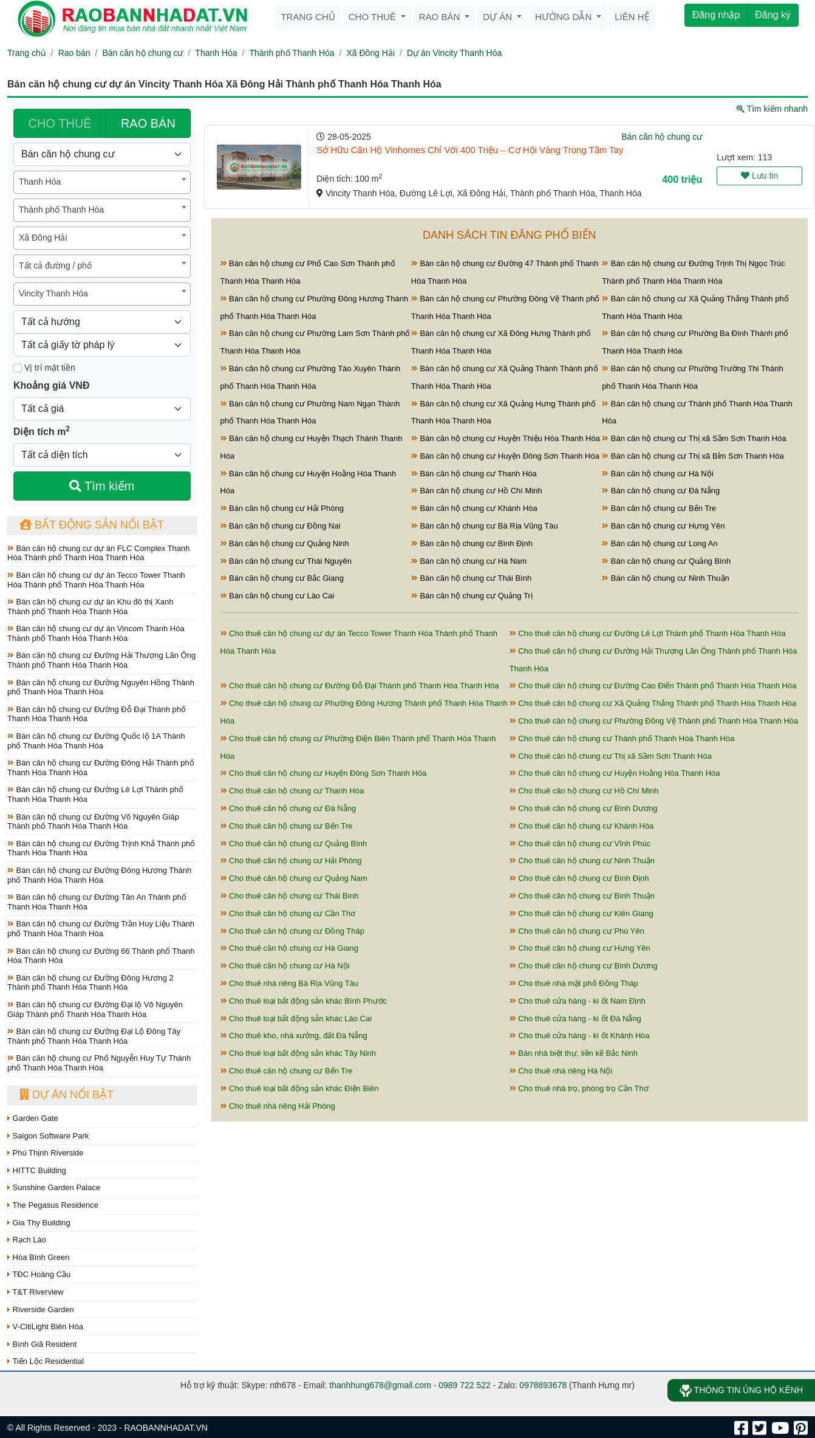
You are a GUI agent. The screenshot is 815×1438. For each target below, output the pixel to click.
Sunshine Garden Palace (53, 1187)
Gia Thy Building (38, 1222)
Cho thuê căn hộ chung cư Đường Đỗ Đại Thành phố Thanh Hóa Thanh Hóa (359, 685)
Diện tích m (41, 431)
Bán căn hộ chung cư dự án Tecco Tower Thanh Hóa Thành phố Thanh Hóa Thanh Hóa (96, 579)
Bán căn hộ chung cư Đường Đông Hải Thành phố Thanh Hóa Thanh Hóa (100, 767)
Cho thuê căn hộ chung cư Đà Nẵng (288, 808)
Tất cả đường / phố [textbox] (55, 265)
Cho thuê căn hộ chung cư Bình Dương (584, 808)
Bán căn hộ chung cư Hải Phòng (282, 508)
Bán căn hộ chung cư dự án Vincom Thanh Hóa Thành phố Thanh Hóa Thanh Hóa (96, 633)
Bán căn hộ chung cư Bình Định (472, 543)
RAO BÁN (148, 123)
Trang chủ (308, 17)
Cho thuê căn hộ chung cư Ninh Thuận (582, 860)
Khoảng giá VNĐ (51, 385)
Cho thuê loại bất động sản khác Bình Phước (303, 1000)
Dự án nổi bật (66, 1095)
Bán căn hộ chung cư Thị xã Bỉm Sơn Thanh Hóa (693, 456)
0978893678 (543, 1385)
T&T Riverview (35, 1291)
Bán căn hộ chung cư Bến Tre (659, 508)
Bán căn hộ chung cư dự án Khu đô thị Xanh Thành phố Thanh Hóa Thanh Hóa (90, 606)
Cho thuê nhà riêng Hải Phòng (277, 1106)
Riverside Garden (40, 1309)
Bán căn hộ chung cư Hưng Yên (663, 525)
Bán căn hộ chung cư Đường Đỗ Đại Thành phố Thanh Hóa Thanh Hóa (96, 714)
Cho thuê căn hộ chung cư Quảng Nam (293, 878)
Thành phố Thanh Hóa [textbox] (61, 209)
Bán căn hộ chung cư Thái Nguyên (286, 561)
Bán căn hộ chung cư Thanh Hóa (474, 473)
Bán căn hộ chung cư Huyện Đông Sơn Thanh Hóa (505, 456)
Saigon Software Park (48, 1135)
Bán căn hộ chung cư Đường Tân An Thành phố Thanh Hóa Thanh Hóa (96, 901)
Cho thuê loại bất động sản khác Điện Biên (299, 1088)
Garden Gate (32, 1118)
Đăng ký (773, 15)
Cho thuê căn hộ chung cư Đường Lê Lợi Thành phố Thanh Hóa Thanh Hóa (648, 633)
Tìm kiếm (101, 486)
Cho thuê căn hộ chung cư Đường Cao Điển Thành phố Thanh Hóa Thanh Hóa (653, 685)
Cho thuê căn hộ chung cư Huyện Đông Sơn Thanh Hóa (323, 773)
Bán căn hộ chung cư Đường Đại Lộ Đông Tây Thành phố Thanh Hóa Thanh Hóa (93, 1036)
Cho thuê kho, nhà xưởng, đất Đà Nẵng (293, 1035)
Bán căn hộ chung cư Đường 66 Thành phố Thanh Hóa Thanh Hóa (100, 956)
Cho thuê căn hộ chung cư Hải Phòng (291, 860)
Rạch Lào (26, 1239)
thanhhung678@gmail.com (380, 1385)
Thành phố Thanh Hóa (292, 53)
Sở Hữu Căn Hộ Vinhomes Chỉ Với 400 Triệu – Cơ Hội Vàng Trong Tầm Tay (469, 150)
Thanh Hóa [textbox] (40, 182)
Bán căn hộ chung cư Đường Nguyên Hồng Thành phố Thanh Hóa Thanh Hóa (100, 687)
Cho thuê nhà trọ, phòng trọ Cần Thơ (579, 1088)
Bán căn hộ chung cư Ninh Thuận (665, 578)
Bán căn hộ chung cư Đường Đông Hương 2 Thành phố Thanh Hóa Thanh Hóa (90, 982)
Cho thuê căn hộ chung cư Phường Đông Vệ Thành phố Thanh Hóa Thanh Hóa (654, 720)
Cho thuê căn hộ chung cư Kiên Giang (581, 913)
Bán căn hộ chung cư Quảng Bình (666, 561)
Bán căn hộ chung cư (142, 53)
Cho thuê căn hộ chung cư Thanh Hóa (292, 790)
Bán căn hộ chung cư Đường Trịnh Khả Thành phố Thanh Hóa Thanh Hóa (101, 848)
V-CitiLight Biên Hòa (45, 1326)
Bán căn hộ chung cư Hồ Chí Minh (476, 490)
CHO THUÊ (60, 123)
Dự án (498, 17)
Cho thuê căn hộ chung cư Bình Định (579, 878)
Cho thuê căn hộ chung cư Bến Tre (286, 825)
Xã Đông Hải (370, 53)
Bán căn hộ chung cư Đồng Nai (280, 525)
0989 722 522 (464, 1385)
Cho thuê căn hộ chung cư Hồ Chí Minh (584, 790)
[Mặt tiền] (17, 368)
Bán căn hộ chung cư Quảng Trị (472, 595)
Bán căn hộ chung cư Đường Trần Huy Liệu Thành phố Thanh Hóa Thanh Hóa (100, 928)
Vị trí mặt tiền (44, 367)
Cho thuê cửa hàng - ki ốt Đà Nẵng (575, 1018)
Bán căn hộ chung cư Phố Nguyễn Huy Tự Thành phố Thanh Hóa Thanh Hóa (99, 1062)
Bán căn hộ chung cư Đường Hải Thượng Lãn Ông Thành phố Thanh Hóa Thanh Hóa (101, 660)
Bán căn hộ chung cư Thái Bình (471, 578)
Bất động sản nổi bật (91, 525)
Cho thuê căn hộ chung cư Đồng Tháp (292, 931)
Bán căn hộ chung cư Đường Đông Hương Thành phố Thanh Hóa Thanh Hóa (99, 875)
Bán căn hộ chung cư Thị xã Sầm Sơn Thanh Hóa (694, 438)
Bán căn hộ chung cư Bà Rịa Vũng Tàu (484, 525)
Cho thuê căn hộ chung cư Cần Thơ (288, 913)
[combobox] (102, 182)
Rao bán (441, 17)
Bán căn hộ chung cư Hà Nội (657, 473)
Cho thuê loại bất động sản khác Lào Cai (296, 1018)
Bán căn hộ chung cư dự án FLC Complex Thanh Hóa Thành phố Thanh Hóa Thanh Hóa (98, 553)
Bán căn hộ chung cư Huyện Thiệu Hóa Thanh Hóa (505, 438)
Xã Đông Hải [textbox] (43, 237)
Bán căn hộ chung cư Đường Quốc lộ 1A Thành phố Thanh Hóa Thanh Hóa (96, 740)
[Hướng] (102, 322)
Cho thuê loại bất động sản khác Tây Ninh (298, 1053)
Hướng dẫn (564, 17)
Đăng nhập (716, 15)
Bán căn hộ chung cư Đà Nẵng (661, 490)
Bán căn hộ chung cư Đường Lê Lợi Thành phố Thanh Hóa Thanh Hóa (95, 794)
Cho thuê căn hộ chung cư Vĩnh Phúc (580, 843)
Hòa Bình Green (38, 1257)
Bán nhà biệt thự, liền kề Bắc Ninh (574, 1053)
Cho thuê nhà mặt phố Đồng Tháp (574, 983)
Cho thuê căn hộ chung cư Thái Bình (289, 895)
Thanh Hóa (216, 53)
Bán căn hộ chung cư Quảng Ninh (284, 543)
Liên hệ (632, 17)
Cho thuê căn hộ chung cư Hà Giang (289, 948)
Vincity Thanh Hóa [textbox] (53, 293)
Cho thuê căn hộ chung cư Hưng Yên (580, 948)
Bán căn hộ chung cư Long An (660, 543)
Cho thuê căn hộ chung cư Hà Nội (285, 965)
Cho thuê (373, 17)
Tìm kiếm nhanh (772, 109)
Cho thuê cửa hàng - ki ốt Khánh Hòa (580, 1035)
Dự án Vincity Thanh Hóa (454, 53)
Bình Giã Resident (42, 1344)
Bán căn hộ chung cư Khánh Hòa (474, 508)
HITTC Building (36, 1170)
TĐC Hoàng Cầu (38, 1274)
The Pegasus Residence (52, 1205)
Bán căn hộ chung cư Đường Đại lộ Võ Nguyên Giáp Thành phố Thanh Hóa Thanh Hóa (95, 1009)
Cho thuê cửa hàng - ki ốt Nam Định (578, 1000)
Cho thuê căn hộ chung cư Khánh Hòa (582, 825)
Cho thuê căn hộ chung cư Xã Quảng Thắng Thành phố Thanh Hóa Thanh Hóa (653, 703)
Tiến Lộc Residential (45, 1361)
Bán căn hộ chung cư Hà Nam (469, 561)
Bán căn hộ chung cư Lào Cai (277, 595)
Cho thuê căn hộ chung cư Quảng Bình (293, 843)
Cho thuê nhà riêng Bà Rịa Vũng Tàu (289, 983)
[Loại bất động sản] (102, 154)
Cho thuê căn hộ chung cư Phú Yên (577, 931)
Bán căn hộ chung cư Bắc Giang (282, 578)
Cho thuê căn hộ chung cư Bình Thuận (582, 895)
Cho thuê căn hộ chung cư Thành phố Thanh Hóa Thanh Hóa (622, 738)
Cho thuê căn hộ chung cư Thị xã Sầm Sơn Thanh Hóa (611, 756)
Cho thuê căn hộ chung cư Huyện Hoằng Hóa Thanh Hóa (615, 773)
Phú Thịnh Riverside (45, 1152)
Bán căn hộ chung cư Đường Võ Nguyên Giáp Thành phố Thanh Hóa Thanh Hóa (93, 821)
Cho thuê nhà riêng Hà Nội (561, 1070)
